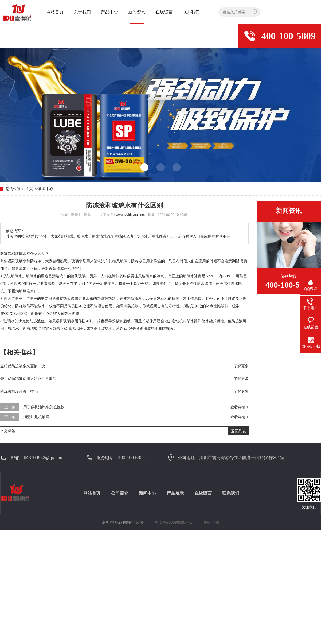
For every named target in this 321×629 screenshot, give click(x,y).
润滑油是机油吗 (36, 417)
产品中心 (109, 12)
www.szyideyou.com (130, 215)
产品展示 (175, 493)
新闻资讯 (136, 12)
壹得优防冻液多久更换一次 (22, 366)
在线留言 (164, 12)
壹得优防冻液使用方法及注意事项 (28, 378)
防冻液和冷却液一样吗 (19, 391)
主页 (29, 189)
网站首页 (55, 12)
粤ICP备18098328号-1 (173, 522)
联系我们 (191, 12)
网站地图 (211, 522)
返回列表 (238, 431)
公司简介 (119, 493)
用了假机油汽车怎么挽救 (43, 407)
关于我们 (82, 12)
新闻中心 (45, 189)
